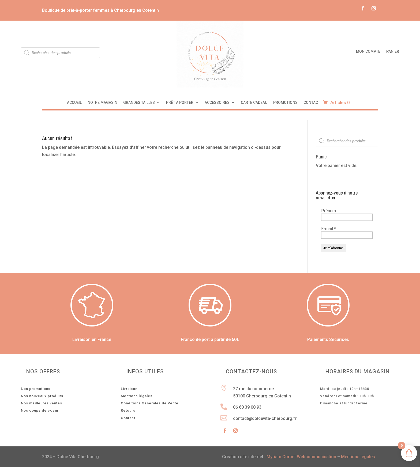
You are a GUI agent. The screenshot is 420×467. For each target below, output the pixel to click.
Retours (128, 410)
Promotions (285, 103)
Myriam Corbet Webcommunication (300, 456)
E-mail (328, 228)
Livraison (129, 389)
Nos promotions (35, 389)
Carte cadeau (254, 103)
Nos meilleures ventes (41, 403)
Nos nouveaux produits (42, 396)
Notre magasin (102, 103)
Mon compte (368, 52)
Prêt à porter (179, 103)
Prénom (328, 210)
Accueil (74, 103)
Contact (311, 103)
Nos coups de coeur (40, 410)
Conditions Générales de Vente (149, 403)
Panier (392, 52)
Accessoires (217, 103)
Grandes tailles (139, 103)
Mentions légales (136, 396)
